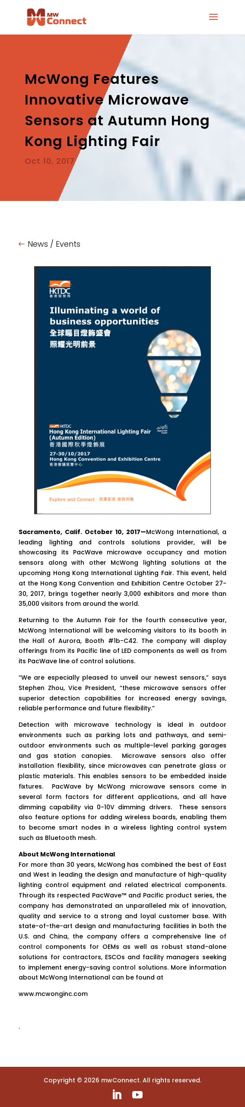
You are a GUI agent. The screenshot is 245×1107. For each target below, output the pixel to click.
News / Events (54, 244)
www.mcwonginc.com (53, 993)
